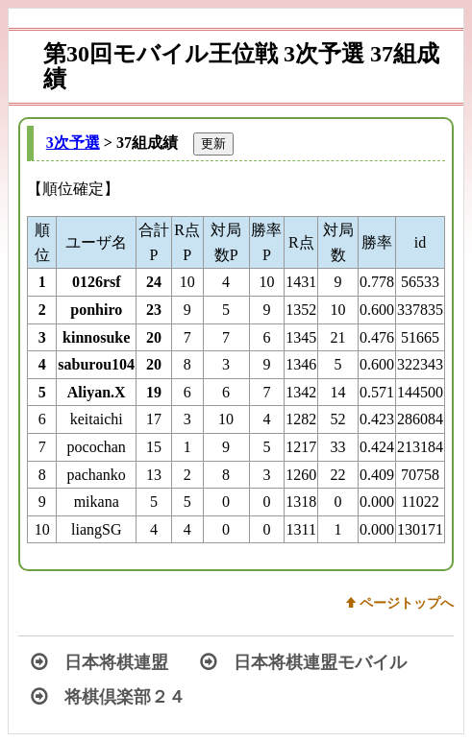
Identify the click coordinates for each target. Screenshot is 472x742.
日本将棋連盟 (99, 662)
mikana (96, 501)
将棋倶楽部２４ (108, 696)
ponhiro (96, 309)
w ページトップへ (400, 603)
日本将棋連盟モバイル (303, 662)
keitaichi (96, 419)
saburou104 (96, 364)
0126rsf (96, 282)
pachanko (96, 475)
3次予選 (73, 142)
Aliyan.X (96, 392)
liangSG (96, 529)
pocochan (96, 447)
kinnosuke (96, 337)
